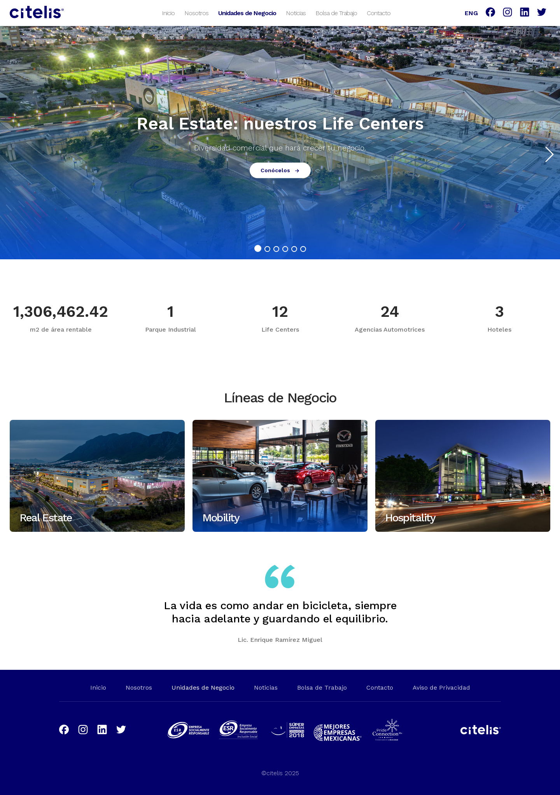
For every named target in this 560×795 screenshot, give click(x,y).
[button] (547, 150)
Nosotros (196, 12)
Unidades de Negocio (247, 12)
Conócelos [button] (280, 170)
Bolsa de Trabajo (336, 12)
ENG (471, 12)
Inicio (168, 12)
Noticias (296, 12)
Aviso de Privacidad (441, 687)
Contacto (378, 12)
